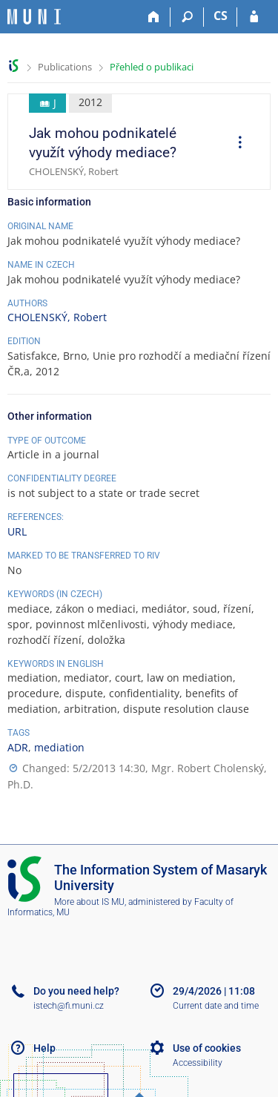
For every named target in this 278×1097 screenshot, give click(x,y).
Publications (65, 66)
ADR (17, 747)
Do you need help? (76, 991)
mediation (59, 747)
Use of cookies (207, 1048)
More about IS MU (89, 902)
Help (44, 1048)
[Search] (187, 17)
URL (17, 531)
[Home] (154, 17)
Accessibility (197, 1063)
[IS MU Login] (254, 17)
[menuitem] (235, 143)
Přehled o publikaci (151, 66)
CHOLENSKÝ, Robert (57, 317)
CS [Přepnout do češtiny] (221, 15)
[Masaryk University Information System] (34, 16)
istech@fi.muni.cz (68, 1006)
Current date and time (216, 1006)
